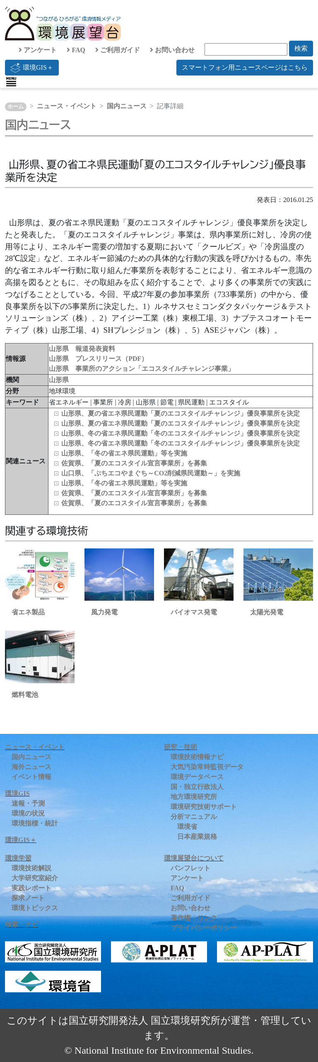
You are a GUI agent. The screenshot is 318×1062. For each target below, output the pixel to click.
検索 (301, 48)
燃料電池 (25, 694)
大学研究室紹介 (35, 878)
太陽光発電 (266, 612)
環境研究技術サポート (204, 806)
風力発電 (104, 612)
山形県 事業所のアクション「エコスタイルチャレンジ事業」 (141, 368)
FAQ (76, 50)
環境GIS (17, 793)
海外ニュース (31, 766)
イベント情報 (31, 776)
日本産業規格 (197, 836)
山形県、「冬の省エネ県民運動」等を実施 (124, 453)
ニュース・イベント (66, 106)
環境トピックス (35, 907)
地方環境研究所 (194, 796)
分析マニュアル (194, 816)
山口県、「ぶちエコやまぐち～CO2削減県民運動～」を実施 (150, 473)
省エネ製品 (28, 612)
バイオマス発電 (194, 612)
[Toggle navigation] (11, 82)
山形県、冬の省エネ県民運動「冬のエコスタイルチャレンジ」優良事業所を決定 (180, 433)
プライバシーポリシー (204, 927)
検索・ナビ (21, 924)
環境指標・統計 (35, 823)
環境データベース (197, 776)
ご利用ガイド (117, 50)
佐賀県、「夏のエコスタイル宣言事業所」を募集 (134, 463)
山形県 (59, 379)
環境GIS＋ (31, 68)
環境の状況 (28, 813)
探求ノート (28, 897)
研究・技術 (180, 746)
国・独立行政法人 (197, 786)
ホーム (15, 107)
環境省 (187, 826)
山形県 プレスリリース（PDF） (98, 358)
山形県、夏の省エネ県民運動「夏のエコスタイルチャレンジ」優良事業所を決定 (180, 413)
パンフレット (190, 868)
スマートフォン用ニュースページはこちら (245, 67)
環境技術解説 (31, 868)
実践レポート (31, 887)
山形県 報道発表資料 (82, 348)
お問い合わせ (172, 50)
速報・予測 (28, 803)
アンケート (38, 50)
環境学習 (18, 858)
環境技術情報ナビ (197, 756)
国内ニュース (127, 106)
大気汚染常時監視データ (207, 766)
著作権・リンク (194, 917)
